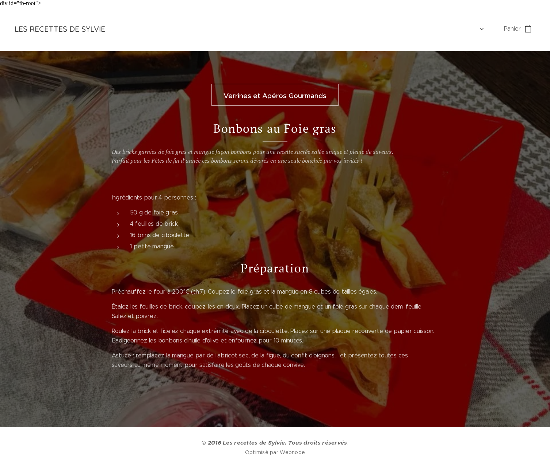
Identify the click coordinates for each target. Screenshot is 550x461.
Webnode (292, 452)
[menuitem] (129, 29)
